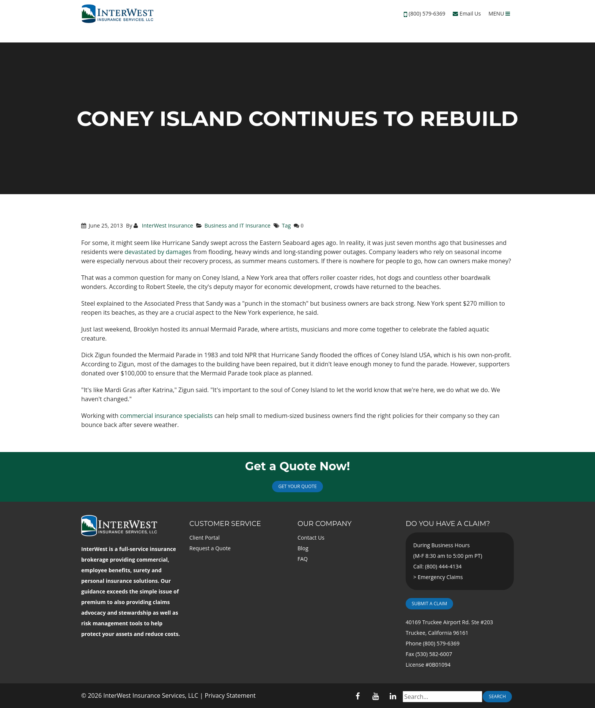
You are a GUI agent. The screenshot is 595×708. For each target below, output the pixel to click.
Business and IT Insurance (238, 225)
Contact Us (311, 537)
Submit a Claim (429, 603)
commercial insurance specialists (166, 415)
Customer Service (225, 524)
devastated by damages (157, 252)
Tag (286, 225)
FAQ (303, 558)
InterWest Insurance (166, 225)
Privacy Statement (230, 695)
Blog (303, 548)
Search (497, 696)
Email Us (467, 13)
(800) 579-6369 (427, 13)
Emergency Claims (440, 577)
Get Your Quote (297, 486)
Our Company (324, 524)
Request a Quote (210, 548)
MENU (499, 13)
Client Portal (204, 537)
